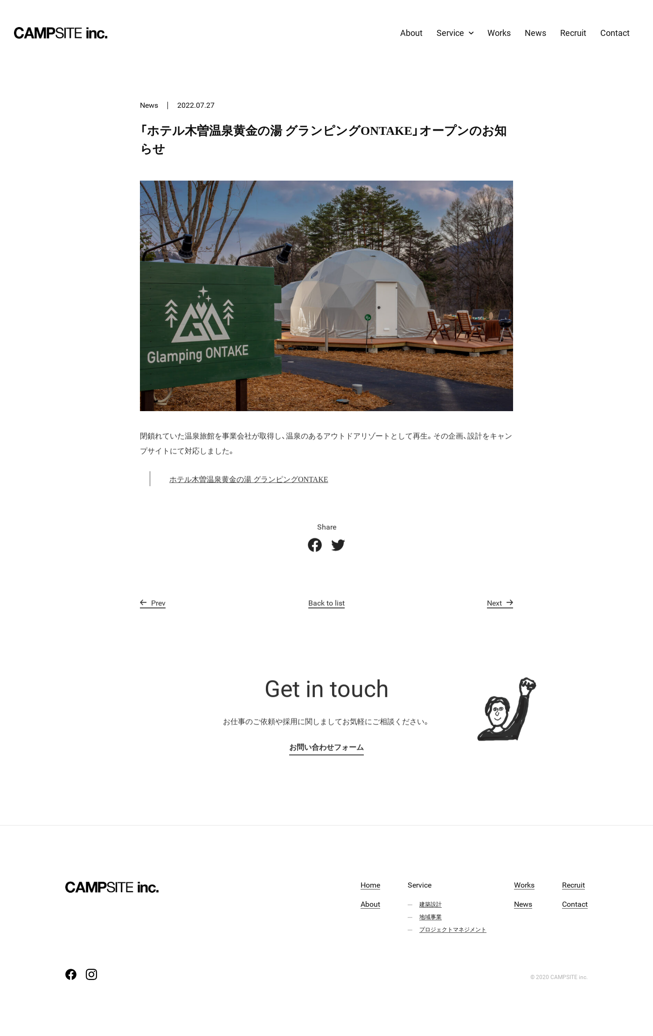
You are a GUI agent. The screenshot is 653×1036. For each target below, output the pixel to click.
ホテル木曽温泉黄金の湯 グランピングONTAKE (248, 487)
